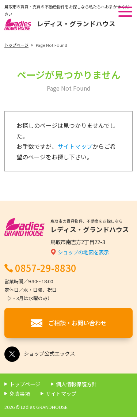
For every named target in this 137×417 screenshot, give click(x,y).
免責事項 (19, 393)
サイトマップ (74, 146)
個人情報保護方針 (76, 384)
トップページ (16, 45)
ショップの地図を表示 (83, 252)
